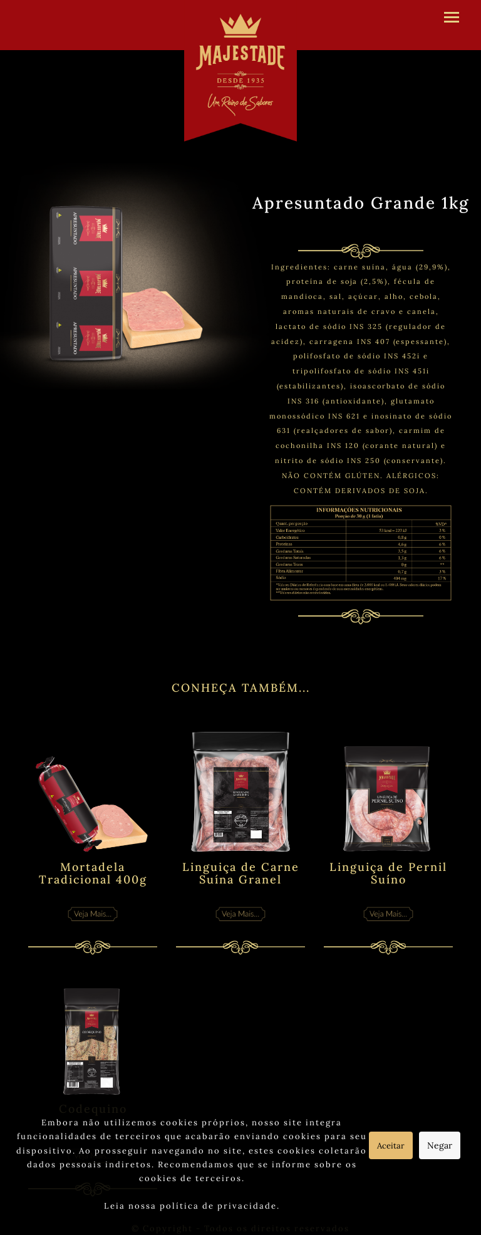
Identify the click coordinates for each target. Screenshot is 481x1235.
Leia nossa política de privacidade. (192, 1206)
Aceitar (391, 1145)
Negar (439, 1145)
